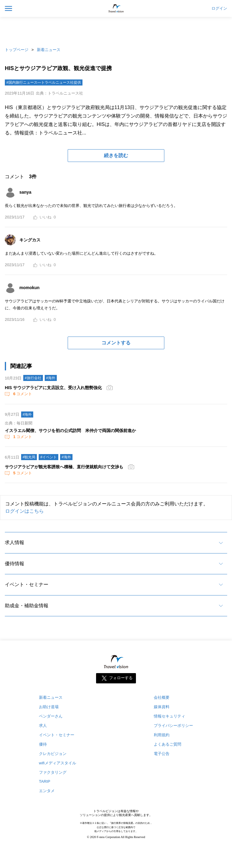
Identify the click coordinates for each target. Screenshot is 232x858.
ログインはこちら (24, 511)
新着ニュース (48, 49)
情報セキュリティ (169, 716)
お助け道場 (49, 707)
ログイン (219, 8)
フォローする (121, 678)
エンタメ (47, 791)
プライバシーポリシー (173, 725)
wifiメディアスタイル (57, 763)
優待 (43, 744)
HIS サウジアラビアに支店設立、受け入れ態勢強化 (53, 387)
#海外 (51, 378)
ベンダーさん (51, 716)
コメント (22, 394)
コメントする (116, 342)
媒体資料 (161, 707)
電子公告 (161, 753)
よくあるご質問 (167, 744)
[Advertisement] (116, 30)
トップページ (16, 49)
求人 (43, 725)
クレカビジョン (52, 753)
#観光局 (29, 457)
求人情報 (14, 542)
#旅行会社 (33, 378)
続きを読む (116, 155)
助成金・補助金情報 (26, 605)
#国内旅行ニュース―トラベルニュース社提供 (43, 82)
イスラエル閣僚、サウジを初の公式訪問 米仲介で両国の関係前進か (70, 430)
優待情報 (14, 563)
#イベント (48, 457)
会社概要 (161, 697)
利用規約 (161, 735)
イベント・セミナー (26, 584)
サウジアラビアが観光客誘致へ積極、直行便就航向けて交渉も (64, 466)
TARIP (44, 781)
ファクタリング (52, 772)
